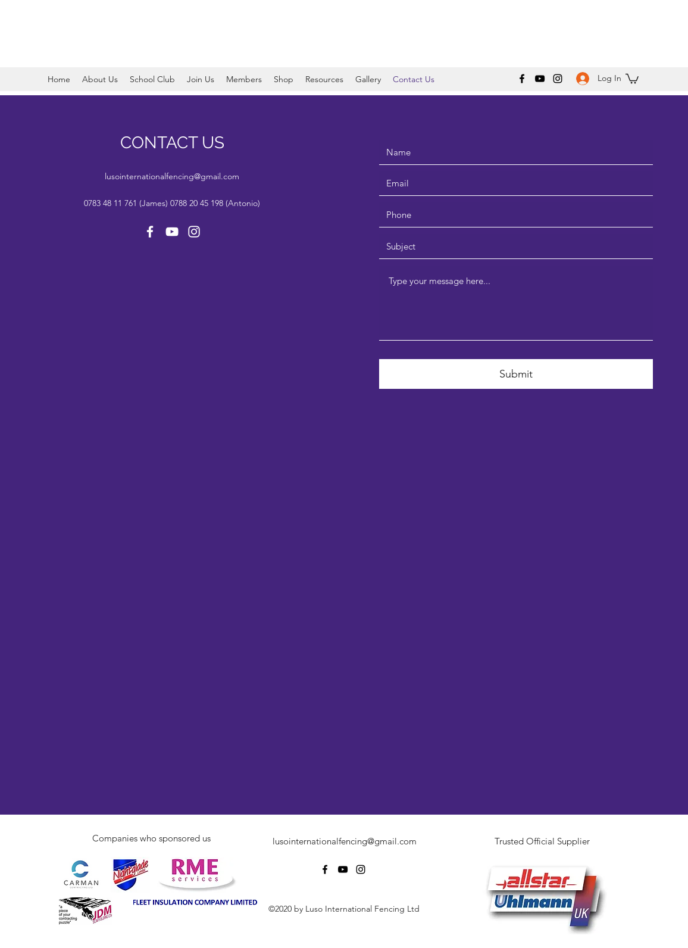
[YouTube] (540, 79)
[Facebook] (522, 79)
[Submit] (516, 374)
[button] (100, 79)
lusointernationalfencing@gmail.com (172, 176)
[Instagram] (558, 79)
